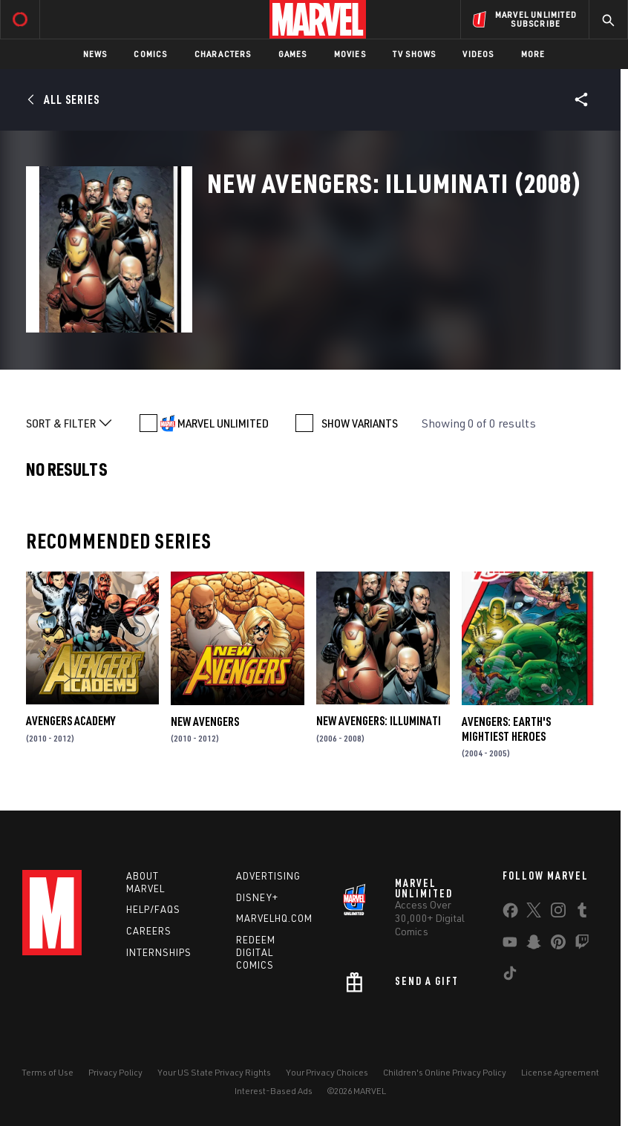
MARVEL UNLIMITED (223, 423)
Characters (223, 53)
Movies (350, 53)
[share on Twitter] (533, 913)
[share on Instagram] (558, 913)
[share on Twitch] (582, 944)
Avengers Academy (70, 720)
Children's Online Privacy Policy (444, 1072)
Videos (478, 53)
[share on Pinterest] (558, 944)
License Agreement (560, 1072)
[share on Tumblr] (582, 913)
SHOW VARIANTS (359, 423)
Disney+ (257, 897)
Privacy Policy (115, 1072)
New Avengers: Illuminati (378, 720)
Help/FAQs (153, 909)
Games (292, 53)
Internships (159, 952)
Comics (150, 53)
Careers (148, 931)
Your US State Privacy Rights (214, 1072)
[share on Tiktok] (510, 976)
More (533, 53)
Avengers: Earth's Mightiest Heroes (506, 729)
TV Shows (414, 53)
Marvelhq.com (274, 918)
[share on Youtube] (510, 944)
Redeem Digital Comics (255, 952)
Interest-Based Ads (274, 1090)
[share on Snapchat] (533, 944)
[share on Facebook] (510, 913)
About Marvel (145, 882)
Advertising (268, 876)
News (95, 53)
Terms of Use (47, 1072)
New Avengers (205, 721)
